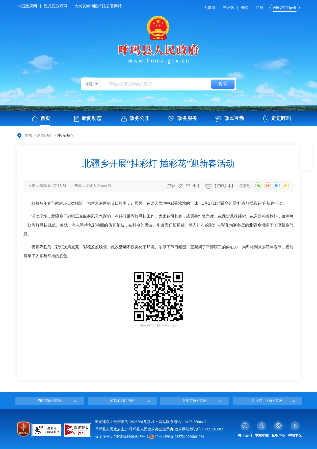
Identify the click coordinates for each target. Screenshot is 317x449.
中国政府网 (27, 6)
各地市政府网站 (195, 400)
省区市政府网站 (50, 400)
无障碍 (209, 7)
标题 (89, 84)
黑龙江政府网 (56, 6)
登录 (245, 7)
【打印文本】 (224, 186)
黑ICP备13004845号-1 (130, 437)
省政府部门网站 (122, 400)
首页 (29, 135)
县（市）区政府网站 (267, 400)
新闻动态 (45, 135)
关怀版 (228, 7)
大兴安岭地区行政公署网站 (98, 6)
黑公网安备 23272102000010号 (176, 437)
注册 (260, 7)
